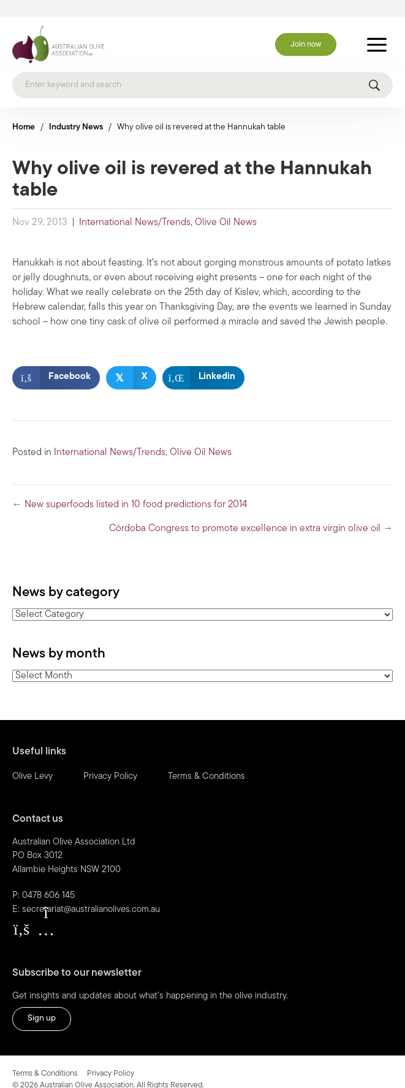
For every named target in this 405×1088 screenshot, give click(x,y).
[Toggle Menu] (377, 28)
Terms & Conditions (206, 760)
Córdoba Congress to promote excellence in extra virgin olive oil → (251, 513)
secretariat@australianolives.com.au (91, 893)
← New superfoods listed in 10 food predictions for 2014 (130, 489)
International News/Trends (135, 207)
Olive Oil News (226, 207)
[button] (21, 914)
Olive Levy (32, 760)
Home (23, 111)
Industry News (76, 111)
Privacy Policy (110, 760)
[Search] (202, 69)
